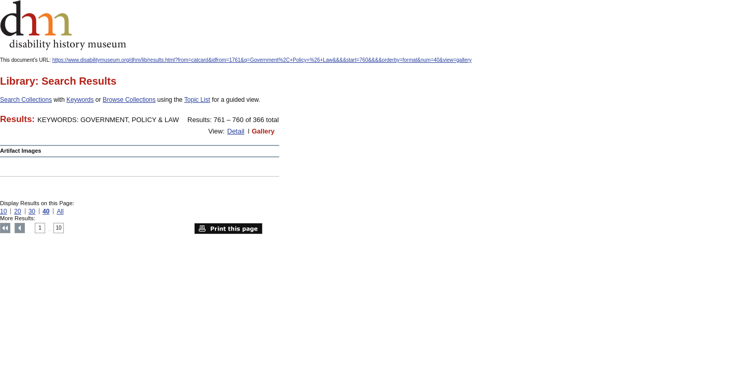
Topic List (197, 99)
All (60, 211)
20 (17, 211)
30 (32, 211)
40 (46, 211)
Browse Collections (129, 99)
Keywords (80, 99)
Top (5, 228)
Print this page (228, 228)
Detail (235, 131)
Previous (20, 228)
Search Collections (26, 99)
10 (3, 211)
